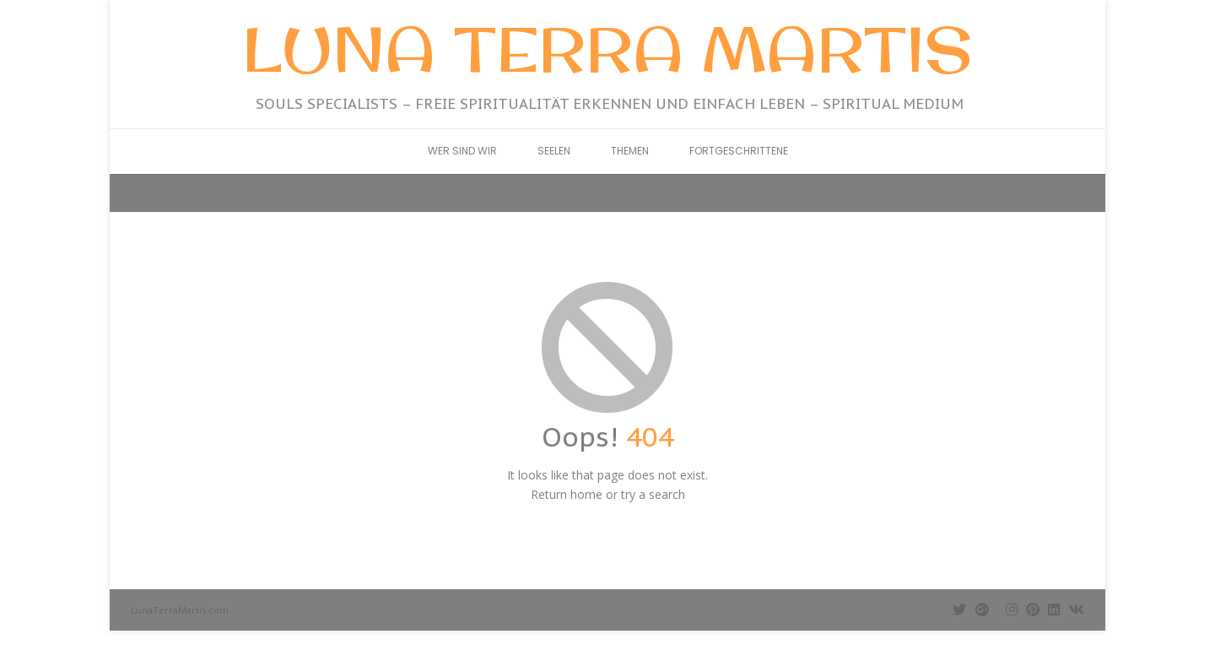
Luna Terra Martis (607, 48)
